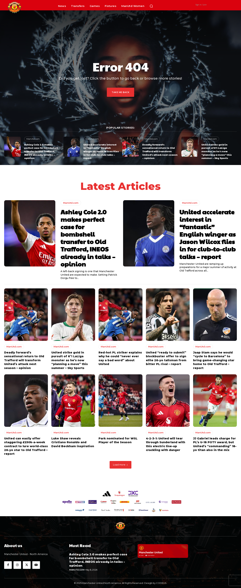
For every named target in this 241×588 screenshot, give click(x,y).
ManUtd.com (33, 139)
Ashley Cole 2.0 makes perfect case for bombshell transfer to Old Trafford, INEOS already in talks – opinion (41, 151)
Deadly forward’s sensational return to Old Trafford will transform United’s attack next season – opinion (160, 151)
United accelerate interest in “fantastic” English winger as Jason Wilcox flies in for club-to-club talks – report (101, 151)
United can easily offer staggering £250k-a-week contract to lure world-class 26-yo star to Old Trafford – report (26, 446)
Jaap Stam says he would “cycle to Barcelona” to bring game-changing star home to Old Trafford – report (213, 360)
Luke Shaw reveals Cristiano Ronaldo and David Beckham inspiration (72, 442)
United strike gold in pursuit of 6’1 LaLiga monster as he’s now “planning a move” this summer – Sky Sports (216, 151)
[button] (151, 6)
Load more (120, 465)
